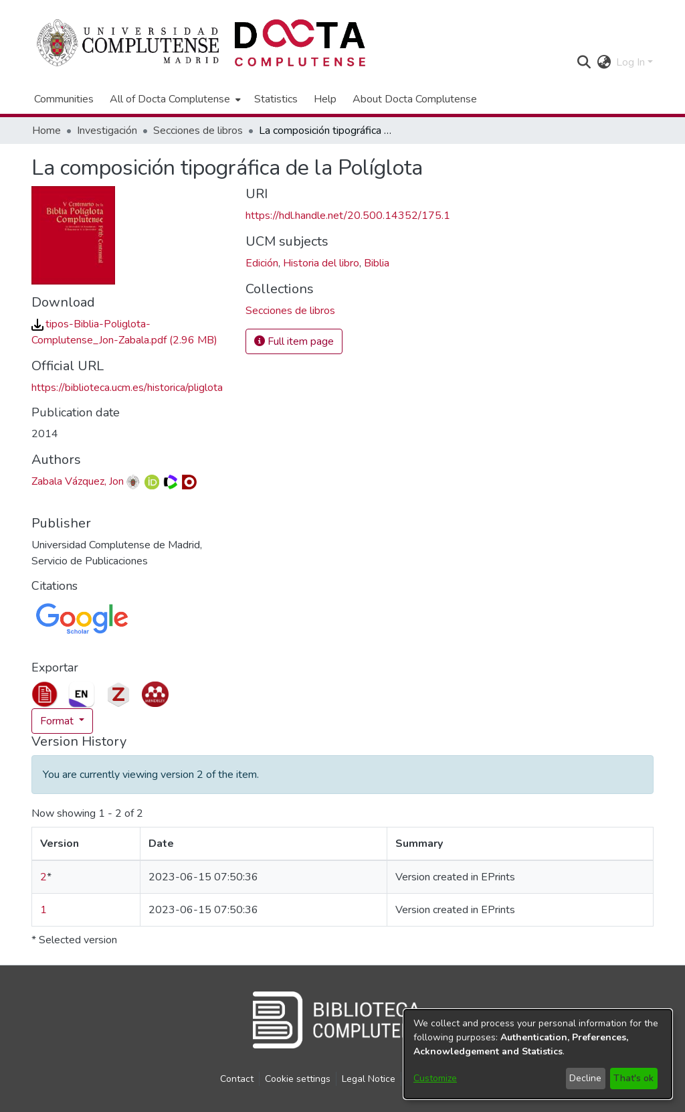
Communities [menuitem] (64, 99)
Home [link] (46, 130)
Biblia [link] (376, 263)
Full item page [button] (294, 341)
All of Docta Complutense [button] (170, 99)
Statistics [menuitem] (276, 99)
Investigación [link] (107, 130)
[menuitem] (174, 99)
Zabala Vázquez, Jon (77, 481)
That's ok (633, 1078)
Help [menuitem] (325, 99)
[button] (583, 62)
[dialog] (538, 1054)
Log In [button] (632, 62)
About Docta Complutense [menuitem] (415, 99)
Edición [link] (262, 263)
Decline (585, 1078)
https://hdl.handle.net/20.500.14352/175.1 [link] (348, 215)
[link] (290, 310)
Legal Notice (368, 1079)
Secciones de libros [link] (198, 130)
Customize (435, 1078)
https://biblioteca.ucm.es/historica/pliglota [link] (127, 387)
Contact (237, 1079)
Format (58, 721)
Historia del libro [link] (321, 263)
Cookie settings (297, 1079)
